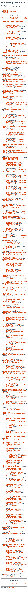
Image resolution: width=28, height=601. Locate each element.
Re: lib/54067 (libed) (8, 240)
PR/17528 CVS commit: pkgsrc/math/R (13, 354)
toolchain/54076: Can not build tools (12, 137)
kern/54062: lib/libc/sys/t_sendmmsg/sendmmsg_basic (14, 294)
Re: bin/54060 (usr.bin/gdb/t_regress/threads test (15, 316)
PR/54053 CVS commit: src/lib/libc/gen (13, 403)
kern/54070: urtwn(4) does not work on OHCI (14, 171)
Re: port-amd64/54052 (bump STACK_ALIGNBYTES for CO (10, 159)
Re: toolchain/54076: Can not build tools (16, 139)
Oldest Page (16, 18)
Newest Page (12, 18)
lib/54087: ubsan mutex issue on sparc (13, 84)
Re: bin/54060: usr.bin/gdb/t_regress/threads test (15, 331)
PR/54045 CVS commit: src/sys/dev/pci (13, 406)
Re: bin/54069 (6, 68)
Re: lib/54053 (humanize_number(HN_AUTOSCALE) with (14, 413)
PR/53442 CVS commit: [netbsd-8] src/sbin (14, 72)
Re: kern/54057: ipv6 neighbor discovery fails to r (16, 380)
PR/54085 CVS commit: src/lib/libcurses (13, 79)
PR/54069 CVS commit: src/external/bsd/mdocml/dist (10, 89)
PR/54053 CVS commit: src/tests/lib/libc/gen (14, 390)
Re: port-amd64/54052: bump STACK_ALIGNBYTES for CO (13, 469)
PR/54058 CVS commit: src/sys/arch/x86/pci (14, 237)
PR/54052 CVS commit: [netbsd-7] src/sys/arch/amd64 (12, 53)
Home (2, 584)
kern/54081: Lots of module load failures (13, 109)
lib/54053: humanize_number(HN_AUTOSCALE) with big (15, 439)
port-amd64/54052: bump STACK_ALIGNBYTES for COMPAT (12, 465)
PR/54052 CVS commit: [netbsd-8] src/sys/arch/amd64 (12, 75)
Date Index (5, 10)
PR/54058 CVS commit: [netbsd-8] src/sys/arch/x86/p (12, 217)
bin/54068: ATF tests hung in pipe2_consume (14, 218)
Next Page (25, 18)
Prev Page (2, 18)
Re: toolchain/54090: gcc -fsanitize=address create (12, 26)
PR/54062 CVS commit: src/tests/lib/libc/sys (14, 254)
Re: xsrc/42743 (7, 574)
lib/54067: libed (7, 248)
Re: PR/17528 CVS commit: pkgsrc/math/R (13, 359)
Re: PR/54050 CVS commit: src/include (16, 537)
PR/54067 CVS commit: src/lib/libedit (12, 155)
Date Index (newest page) (9, 11)
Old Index (5, 12)
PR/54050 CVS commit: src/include (12, 533)
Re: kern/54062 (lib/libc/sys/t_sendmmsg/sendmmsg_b (13, 286)
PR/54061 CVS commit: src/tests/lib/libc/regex (15, 252)
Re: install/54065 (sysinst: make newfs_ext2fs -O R (14, 264)
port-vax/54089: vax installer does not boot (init (15, 55)
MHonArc (11, 587)
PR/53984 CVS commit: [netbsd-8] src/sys (14, 527)
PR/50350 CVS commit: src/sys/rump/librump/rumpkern (11, 530)
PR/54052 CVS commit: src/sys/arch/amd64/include (10, 302)
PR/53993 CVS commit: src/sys (11, 157)
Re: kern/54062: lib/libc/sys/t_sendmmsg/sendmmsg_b (16, 298)
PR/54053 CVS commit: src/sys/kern (12, 389)
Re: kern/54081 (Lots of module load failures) (14, 107)
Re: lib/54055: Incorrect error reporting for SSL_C (16, 399)
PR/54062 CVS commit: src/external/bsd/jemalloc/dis (10, 258)
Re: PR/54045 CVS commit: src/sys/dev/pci (13, 410)
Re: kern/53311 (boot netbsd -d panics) (13, 167)
